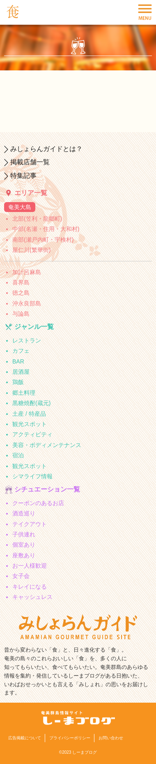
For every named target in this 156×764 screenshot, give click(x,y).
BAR (18, 361)
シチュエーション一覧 (47, 489)
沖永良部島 (26, 303)
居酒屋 (21, 371)
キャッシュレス (32, 597)
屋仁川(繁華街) (31, 250)
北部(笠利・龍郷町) (37, 218)
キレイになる (29, 586)
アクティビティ (32, 434)
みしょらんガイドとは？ (46, 148)
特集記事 (23, 175)
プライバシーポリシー (69, 738)
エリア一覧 (30, 192)
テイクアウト (29, 524)
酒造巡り (23, 513)
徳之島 (21, 292)
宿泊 (18, 455)
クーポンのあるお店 (38, 503)
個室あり (23, 544)
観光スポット (29, 424)
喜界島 (21, 282)
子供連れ (23, 534)
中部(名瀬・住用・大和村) (45, 229)
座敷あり (23, 555)
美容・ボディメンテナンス (46, 445)
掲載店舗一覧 (30, 161)
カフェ (21, 350)
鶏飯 (18, 382)
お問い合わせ (111, 738)
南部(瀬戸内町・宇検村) (42, 239)
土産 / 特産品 (29, 413)
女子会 (21, 576)
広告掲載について (24, 738)
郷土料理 (23, 392)
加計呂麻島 (26, 272)
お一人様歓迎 (29, 565)
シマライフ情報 (32, 476)
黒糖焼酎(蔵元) (31, 403)
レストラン (26, 340)
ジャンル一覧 (34, 326)
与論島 (21, 313)
